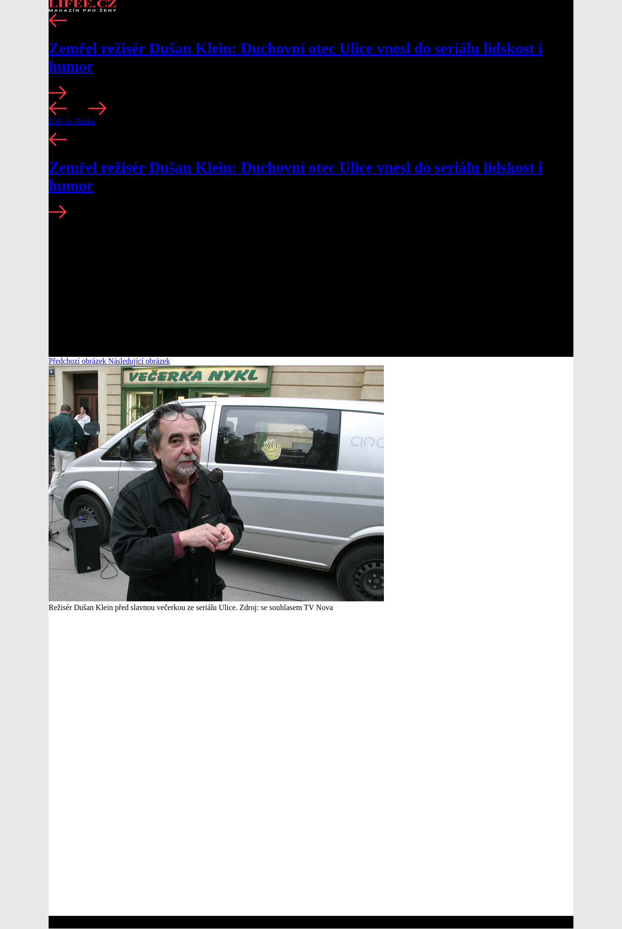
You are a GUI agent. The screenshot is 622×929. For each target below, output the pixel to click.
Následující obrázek (139, 361)
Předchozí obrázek (78, 361)
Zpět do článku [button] (72, 121)
